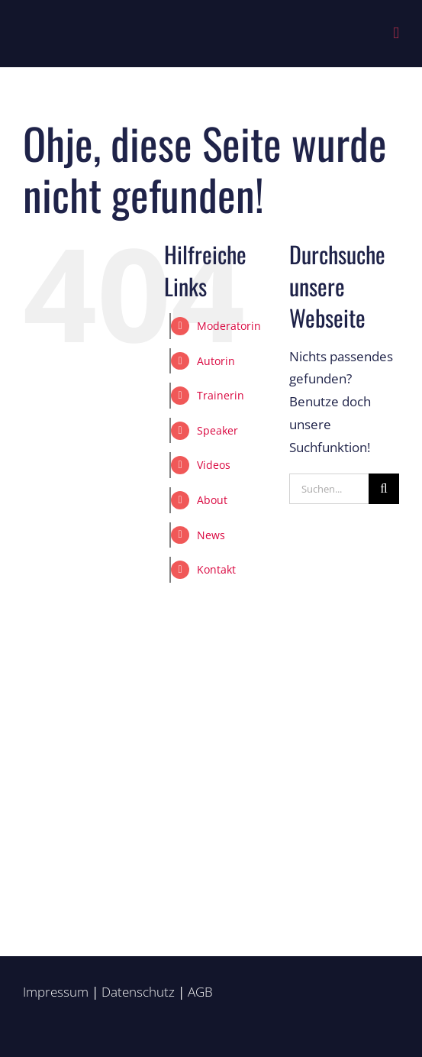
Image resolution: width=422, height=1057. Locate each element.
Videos (213, 464)
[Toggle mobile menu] (396, 33)
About (212, 500)
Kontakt (216, 569)
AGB (200, 991)
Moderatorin (229, 325)
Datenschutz (138, 991)
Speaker (217, 430)
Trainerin (220, 395)
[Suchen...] (329, 489)
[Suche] (384, 489)
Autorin (216, 361)
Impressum (56, 991)
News (211, 535)
